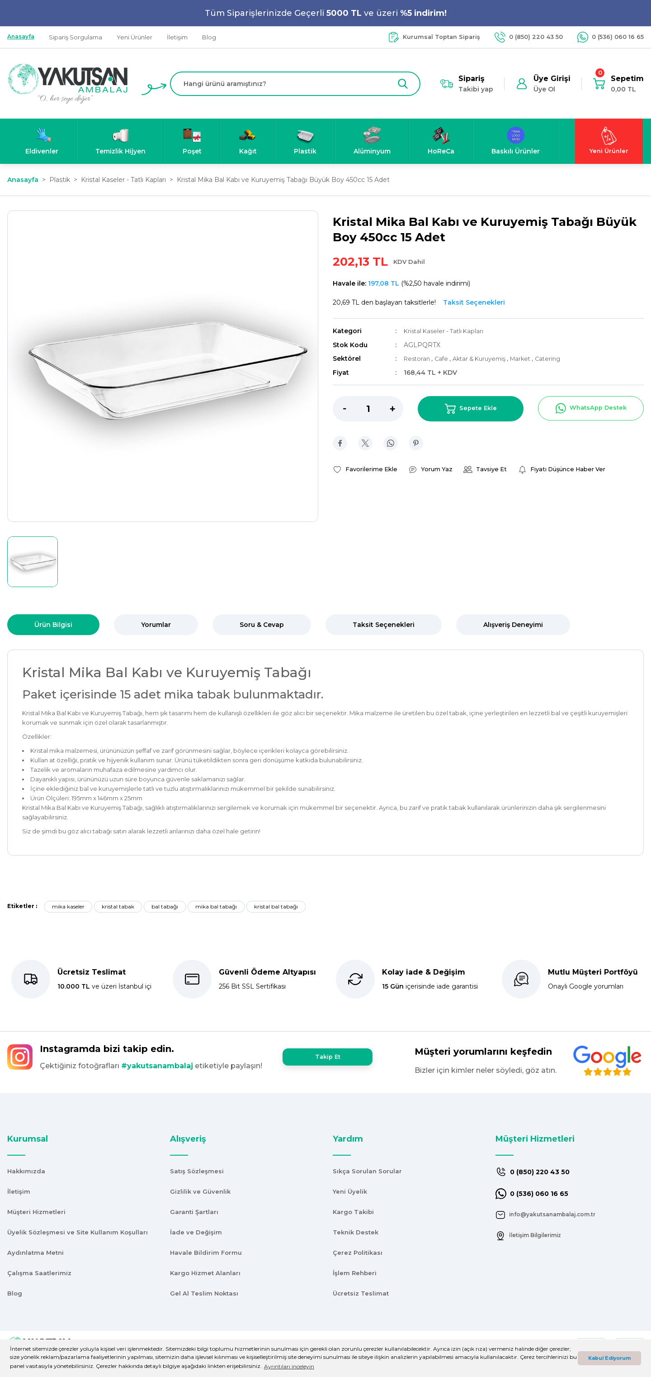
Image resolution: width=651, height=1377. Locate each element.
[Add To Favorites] (367, 469)
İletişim (18, 1191)
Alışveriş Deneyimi (513, 625)
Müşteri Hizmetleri (36, 1211)
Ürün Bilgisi (53, 625)
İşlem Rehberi (355, 1273)
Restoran (419, 358)
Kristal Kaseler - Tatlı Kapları (446, 331)
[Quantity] (368, 408)
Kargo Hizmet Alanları (205, 1273)
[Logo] (67, 83)
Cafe (445, 358)
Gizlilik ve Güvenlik (200, 1191)
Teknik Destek (355, 1232)
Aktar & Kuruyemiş (487, 358)
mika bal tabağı (216, 906)
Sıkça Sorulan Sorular (367, 1171)
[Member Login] (543, 83)
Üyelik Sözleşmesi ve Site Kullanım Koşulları (77, 1232)
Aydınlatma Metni (35, 1252)
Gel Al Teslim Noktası (204, 1293)
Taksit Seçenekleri (384, 625)
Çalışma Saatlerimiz (39, 1273)
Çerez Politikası (357, 1252)
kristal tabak (118, 906)
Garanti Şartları (194, 1211)
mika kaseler (68, 906)
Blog (14, 1293)
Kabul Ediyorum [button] (609, 1358)
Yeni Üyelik (350, 1191)
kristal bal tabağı (276, 906)
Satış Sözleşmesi (197, 1171)
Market (532, 358)
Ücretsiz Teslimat (361, 1293)
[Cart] (618, 83)
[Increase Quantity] (396, 408)
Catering (561, 358)
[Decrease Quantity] (339, 408)
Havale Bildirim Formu (206, 1252)
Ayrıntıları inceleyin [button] (289, 1366)
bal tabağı (164, 906)
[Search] (295, 84)
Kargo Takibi (353, 1211)
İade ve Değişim (196, 1232)
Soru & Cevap (262, 625)
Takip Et (327, 1057)
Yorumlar (156, 625)
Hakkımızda (26, 1171)
